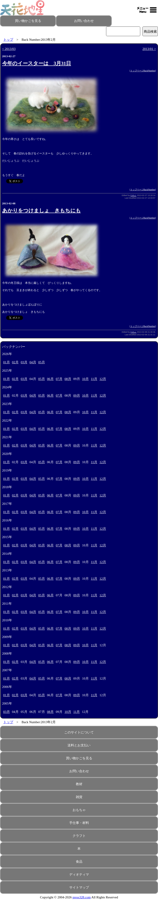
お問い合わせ (84, 21)
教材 (79, 784)
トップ (8, 39)
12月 (102, 379)
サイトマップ (79, 887)
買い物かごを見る (28, 21)
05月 (41, 362)
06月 (50, 379)
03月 (24, 362)
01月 (6, 362)
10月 (85, 379)
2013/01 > (149, 49)
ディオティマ (79, 874)
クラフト (79, 835)
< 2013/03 (9, 49)
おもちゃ (79, 810)
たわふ (133, 195)
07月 (59, 379)
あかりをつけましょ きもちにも (41, 210)
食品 (79, 861)
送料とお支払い (79, 745)
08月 (68, 379)
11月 (94, 379)
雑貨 (79, 797)
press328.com (82, 897)
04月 (33, 362)
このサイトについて (79, 732)
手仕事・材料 (79, 823)
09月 (76, 395)
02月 (15, 362)
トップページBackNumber (142, 70)
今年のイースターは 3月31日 (36, 63)
